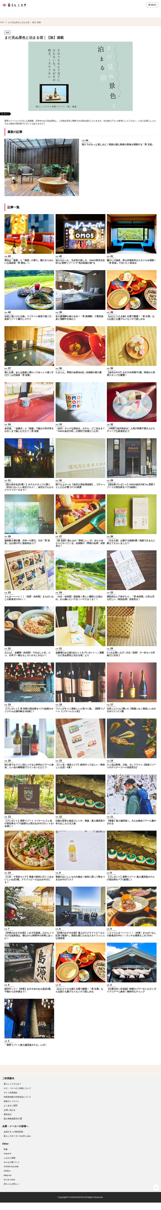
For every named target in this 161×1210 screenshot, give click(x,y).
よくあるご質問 (10, 1105)
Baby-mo (7, 1175)
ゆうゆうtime (9, 1179)
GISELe (7, 1171)
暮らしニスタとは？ (12, 1084)
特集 (6, 1149)
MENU (152, 5)
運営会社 (7, 1114)
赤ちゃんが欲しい (11, 1184)
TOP (2, 22)
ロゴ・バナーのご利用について (17, 1088)
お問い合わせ (9, 1110)
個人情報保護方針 (13, 1119)
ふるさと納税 (9, 1158)
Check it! (7, 1153)
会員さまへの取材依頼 (13, 1132)
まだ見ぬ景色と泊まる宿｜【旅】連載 (24, 22)
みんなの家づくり (11, 1162)
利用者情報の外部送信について (17, 1097)
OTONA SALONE (11, 1166)
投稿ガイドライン (11, 1101)
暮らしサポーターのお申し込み (17, 1136)
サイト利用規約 (10, 1093)
